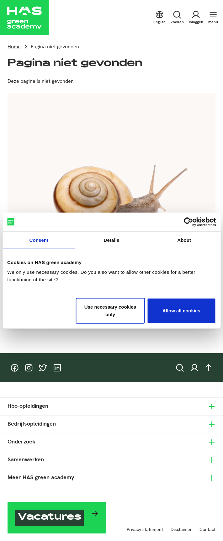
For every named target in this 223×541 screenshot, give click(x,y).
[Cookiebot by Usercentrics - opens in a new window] (188, 221)
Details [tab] (111, 239)
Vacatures (49, 517)
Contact (207, 529)
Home (14, 46)
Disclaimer (181, 529)
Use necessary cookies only (110, 310)
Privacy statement (145, 529)
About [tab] (184, 239)
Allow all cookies (181, 310)
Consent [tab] (38, 239)
